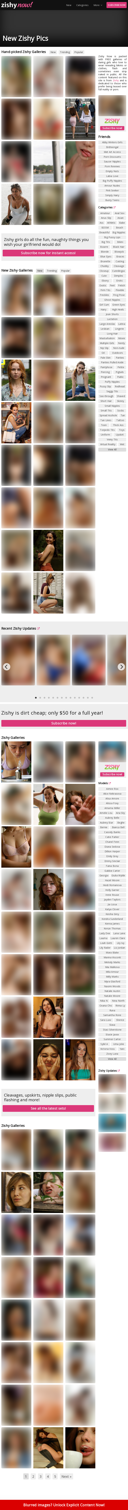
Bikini (120, 241)
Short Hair (106, 401)
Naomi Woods (112, 986)
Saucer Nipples (112, 161)
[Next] (121, 666)
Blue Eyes (105, 256)
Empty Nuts (112, 171)
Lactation (112, 319)
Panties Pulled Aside (112, 362)
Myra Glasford (112, 981)
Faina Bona (112, 865)
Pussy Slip (105, 386)
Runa (112, 1010)
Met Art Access (112, 152)
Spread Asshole (108, 415)
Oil (103, 352)
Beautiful (104, 232)
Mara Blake (112, 952)
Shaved (121, 396)
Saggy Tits (112, 391)
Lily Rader (105, 947)
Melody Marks (112, 962)
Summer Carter (112, 1039)
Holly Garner (112, 890)
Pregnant (106, 376)
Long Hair (112, 333)
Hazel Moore (112, 880)
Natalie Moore (112, 995)
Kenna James (112, 923)
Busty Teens (112, 200)
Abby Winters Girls (112, 142)
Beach (119, 227)
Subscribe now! (112, 128)
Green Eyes (118, 304)
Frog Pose (119, 295)
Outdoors (117, 352)
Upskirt (120, 434)
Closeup (104, 270)
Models (104, 783)
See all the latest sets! (48, 1108)
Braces (120, 256)
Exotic (103, 285)
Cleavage (119, 266)
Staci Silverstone (112, 1029)
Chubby (104, 266)
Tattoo (120, 420)
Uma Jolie (118, 1044)
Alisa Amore (112, 798)
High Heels (118, 309)
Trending (65, 52)
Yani (122, 1048)
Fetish (121, 285)
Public (120, 376)
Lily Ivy (120, 943)
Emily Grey (112, 856)
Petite (121, 367)
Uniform (105, 434)
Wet (122, 444)
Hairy (103, 309)
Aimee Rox (112, 788)
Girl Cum (104, 304)
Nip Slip (104, 348)
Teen (104, 425)
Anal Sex (119, 213)
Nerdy (121, 343)
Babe (122, 222)
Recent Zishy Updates (20, 628)
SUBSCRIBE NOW (116, 5)
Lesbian (105, 328)
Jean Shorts (112, 314)
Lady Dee (105, 933)
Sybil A (104, 1044)
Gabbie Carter (112, 870)
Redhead (120, 386)
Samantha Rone (112, 1015)
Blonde (105, 251)
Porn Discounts (112, 156)
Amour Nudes (112, 185)
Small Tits (106, 410)
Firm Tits (105, 290)
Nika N (104, 1000)
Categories (82, 5)
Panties (120, 357)
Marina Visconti (112, 957)
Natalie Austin (112, 991)
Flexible (120, 290)
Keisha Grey (112, 914)
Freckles (104, 295)
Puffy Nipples (112, 381)
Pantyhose (106, 367)
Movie (121, 338)
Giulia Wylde (118, 875)
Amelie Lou (106, 812)
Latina (121, 323)
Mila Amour (112, 971)
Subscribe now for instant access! (48, 253)
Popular (78, 52)
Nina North (118, 1000)
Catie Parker (112, 837)
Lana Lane (119, 933)
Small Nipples (112, 405)
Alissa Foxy (112, 803)
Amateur (105, 213)
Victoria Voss (107, 1048)
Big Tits (106, 241)
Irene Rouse (112, 894)
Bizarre (104, 246)
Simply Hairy (112, 195)
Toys (121, 429)
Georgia (104, 875)
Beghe (121, 822)
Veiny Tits (112, 439)
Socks (120, 410)
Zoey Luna (112, 1053)
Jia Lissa (112, 904)
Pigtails (120, 372)
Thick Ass (118, 425)
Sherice (120, 1019)
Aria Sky (120, 812)
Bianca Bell (118, 827)
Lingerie (119, 328)
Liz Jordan (119, 947)
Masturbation (107, 338)
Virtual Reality (108, 444)
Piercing (105, 372)
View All (112, 449)
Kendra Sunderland (112, 918)
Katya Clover (112, 909)
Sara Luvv (105, 1019)
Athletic (111, 222)
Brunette (105, 261)
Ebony (105, 280)
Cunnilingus (118, 270)
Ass (102, 222)
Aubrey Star (106, 822)
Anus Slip (106, 217)
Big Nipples (118, 232)
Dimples (118, 275)
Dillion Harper (112, 851)
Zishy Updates (109, 1071)
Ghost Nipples (112, 299)
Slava (112, 1024)
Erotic (119, 280)
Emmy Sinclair (112, 861)
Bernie (104, 827)
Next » (67, 1476)
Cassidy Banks (112, 832)
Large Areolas (107, 323)
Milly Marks (112, 976)
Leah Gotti (106, 943)
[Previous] (6, 666)
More (98, 5)
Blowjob (119, 251)
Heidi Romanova (112, 885)
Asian (121, 217)
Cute (104, 275)
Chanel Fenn (112, 841)
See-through (106, 396)
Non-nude (118, 348)
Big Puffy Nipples (112, 180)
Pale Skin (105, 357)
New (68, 5)
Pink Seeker (112, 190)
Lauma (103, 938)
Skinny (120, 401)
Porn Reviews (112, 166)
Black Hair (118, 246)
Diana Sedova (112, 846)
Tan (123, 415)
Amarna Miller (112, 808)
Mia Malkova (112, 967)
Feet (112, 285)
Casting (120, 261)
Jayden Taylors (112, 899)
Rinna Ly (120, 1005)
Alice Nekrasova (112, 793)
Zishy (116, 80)
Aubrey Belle (112, 817)
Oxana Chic (106, 1005)
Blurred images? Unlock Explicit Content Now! (63, 1506)
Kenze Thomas (112, 928)
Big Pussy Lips (112, 237)
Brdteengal (112, 147)
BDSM (105, 227)
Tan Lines (105, 420)
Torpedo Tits (107, 429)
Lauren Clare (118, 938)
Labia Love (112, 176)
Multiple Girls (107, 343)
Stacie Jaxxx (112, 1034)
